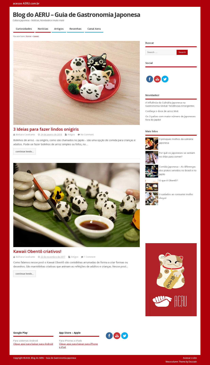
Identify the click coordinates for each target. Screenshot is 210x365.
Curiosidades (24, 28)
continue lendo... (24, 151)
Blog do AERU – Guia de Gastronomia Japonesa (76, 14)
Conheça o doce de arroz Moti (161, 111)
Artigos (59, 28)
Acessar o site (190, 357)
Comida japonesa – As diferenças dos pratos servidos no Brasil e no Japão (178, 170)
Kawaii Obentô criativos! (37, 251)
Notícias (43, 28)
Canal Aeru (94, 28)
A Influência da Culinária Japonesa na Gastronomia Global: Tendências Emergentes (169, 104)
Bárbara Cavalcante (25, 134)
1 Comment (89, 256)
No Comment (87, 134)
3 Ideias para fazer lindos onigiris (46, 129)
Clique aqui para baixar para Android (33, 343)
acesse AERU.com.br (26, 3)
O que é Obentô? (168, 180)
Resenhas (75, 28)
